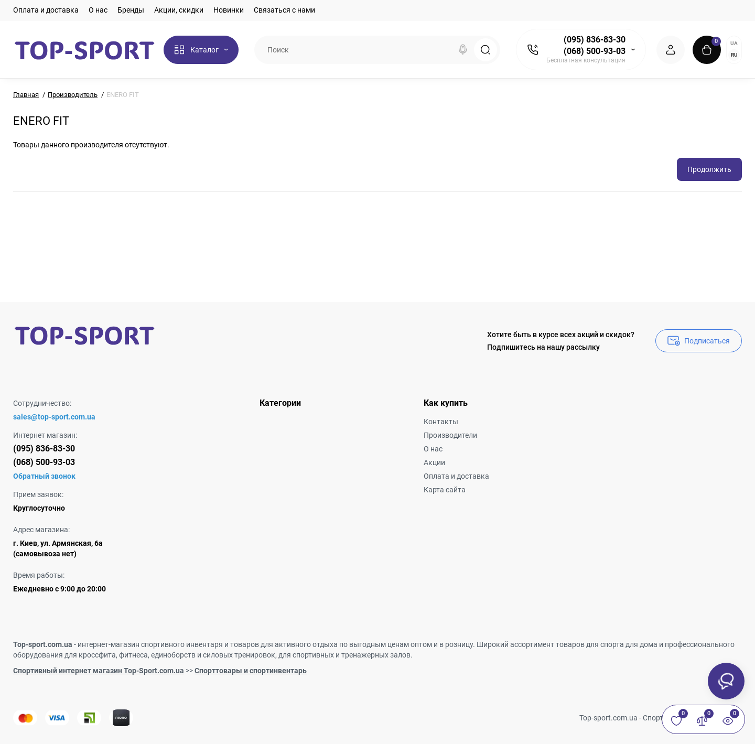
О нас (98, 10)
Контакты (441, 421)
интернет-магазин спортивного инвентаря (150, 644)
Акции (434, 462)
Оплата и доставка (46, 10)
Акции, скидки (178, 10)
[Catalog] (201, 50)
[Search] (462, 49)
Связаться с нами (284, 10)
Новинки (228, 10)
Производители (450, 435)
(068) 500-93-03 (594, 51)
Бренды (130, 10)
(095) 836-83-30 (594, 40)
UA (734, 43)
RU (734, 55)
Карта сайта (445, 490)
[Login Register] (670, 50)
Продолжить (709, 169)
